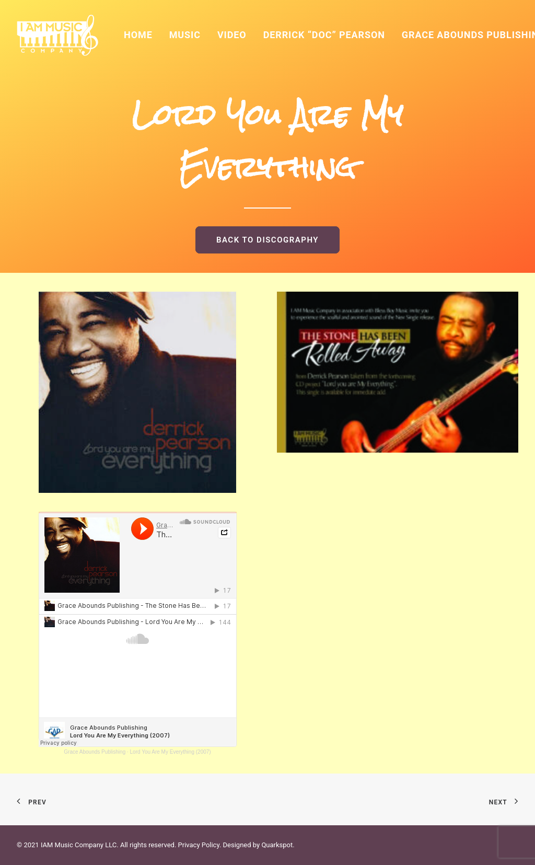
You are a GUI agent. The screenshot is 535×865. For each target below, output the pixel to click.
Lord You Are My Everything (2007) (170, 752)
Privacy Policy (198, 845)
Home (138, 34)
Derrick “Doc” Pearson (324, 34)
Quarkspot (277, 845)
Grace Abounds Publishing (94, 752)
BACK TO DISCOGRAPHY (267, 240)
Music (185, 34)
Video (232, 34)
